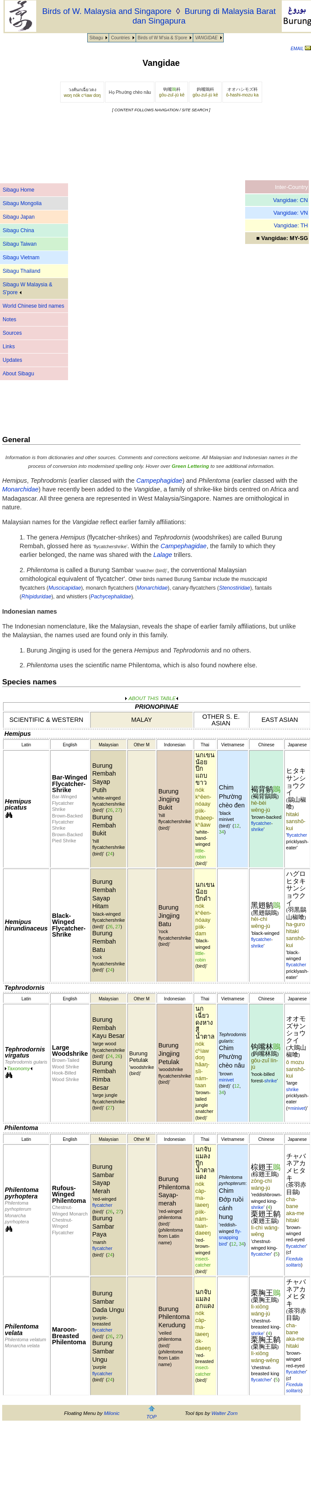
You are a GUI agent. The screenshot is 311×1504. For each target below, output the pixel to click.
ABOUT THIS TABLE (151, 698)
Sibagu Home (18, 190)
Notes (9, 319)
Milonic (112, 1413)
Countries (120, 37)
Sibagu (96, 37)
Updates (12, 360)
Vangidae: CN (290, 200)
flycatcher (261, 823)
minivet (226, 1079)
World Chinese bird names (33, 306)
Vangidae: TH (291, 225)
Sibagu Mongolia (22, 203)
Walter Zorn (225, 1413)
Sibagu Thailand (22, 271)
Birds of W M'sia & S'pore (163, 37)
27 (117, 810)
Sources (12, 333)
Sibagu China (18, 230)
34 (221, 831)
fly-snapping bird (230, 1237)
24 (110, 853)
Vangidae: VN (290, 212)
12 (236, 825)
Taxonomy (18, 1068)
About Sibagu (18, 374)
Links (9, 346)
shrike (257, 829)
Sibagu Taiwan (20, 244)
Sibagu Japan (18, 217)
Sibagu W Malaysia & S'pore (27, 288)
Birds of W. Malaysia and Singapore (106, 11)
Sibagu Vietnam (21, 257)
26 (110, 810)
